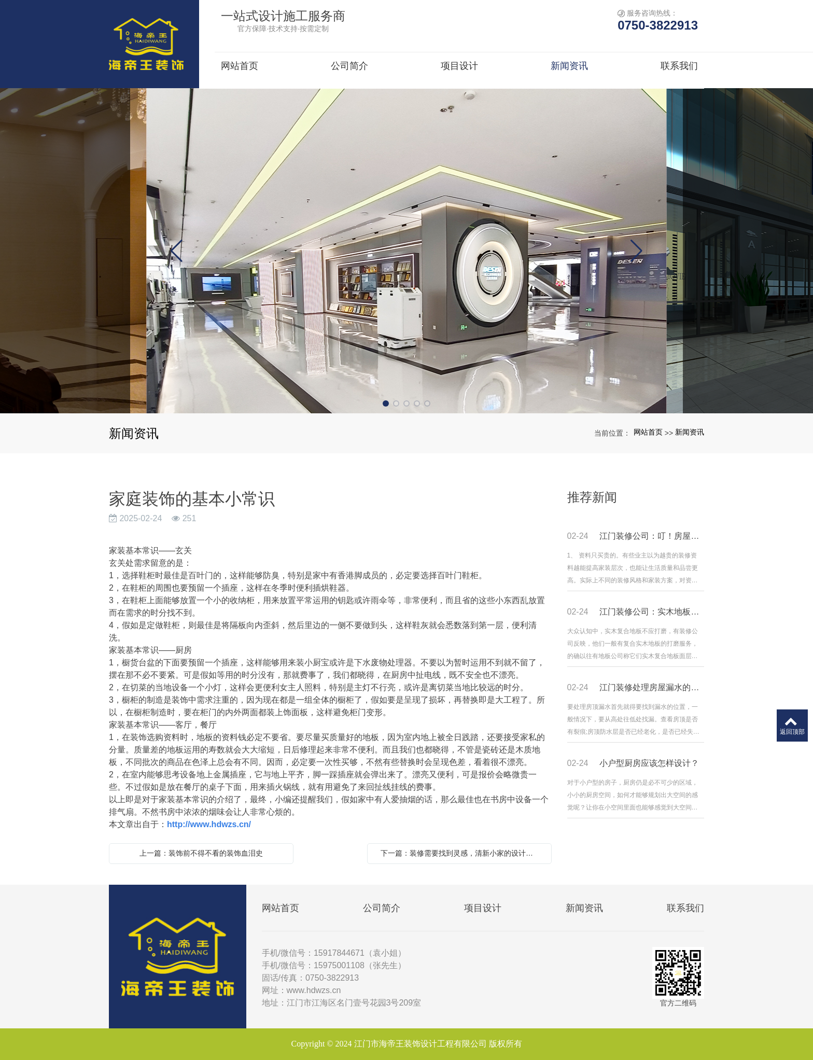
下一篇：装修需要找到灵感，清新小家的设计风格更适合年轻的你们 (462, 853)
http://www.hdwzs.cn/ (209, 824)
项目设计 (482, 908)
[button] (386, 403)
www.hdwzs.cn (314, 990)
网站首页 (648, 432)
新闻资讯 (689, 432)
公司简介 (381, 908)
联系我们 (685, 908)
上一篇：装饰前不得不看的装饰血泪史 (201, 853)
